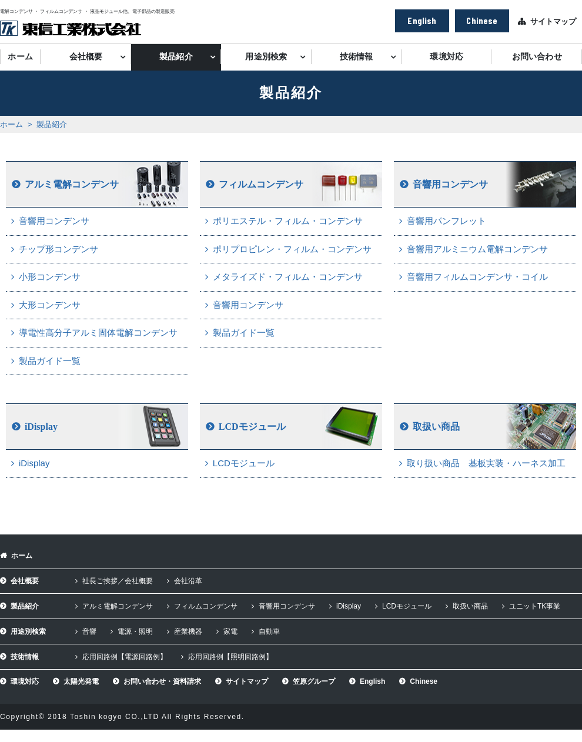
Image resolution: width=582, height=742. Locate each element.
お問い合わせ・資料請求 (162, 681)
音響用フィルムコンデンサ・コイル (477, 277)
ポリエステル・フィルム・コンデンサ (288, 221)
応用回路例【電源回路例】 (124, 657)
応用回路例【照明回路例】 (230, 657)
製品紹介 (176, 56)
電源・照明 (135, 631)
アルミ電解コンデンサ (72, 184)
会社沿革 (188, 581)
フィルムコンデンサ (261, 184)
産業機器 (188, 631)
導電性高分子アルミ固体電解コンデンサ (98, 332)
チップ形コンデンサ (58, 249)
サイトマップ (553, 21)
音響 (89, 631)
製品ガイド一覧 (50, 361)
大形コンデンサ (50, 305)
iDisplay (41, 427)
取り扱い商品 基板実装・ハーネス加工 (486, 463)
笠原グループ (314, 681)
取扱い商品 (436, 427)
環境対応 (446, 56)
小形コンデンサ (50, 277)
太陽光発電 (81, 681)
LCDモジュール (252, 427)
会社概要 (86, 56)
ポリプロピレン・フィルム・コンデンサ (292, 249)
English (421, 20)
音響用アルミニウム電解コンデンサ (477, 249)
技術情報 (356, 56)
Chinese (481, 20)
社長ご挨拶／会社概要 (117, 581)
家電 (230, 631)
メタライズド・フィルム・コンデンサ (288, 277)
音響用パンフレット (446, 221)
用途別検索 (266, 56)
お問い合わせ (537, 56)
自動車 (269, 631)
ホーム (20, 56)
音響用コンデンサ (54, 221)
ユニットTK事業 (534, 606)
